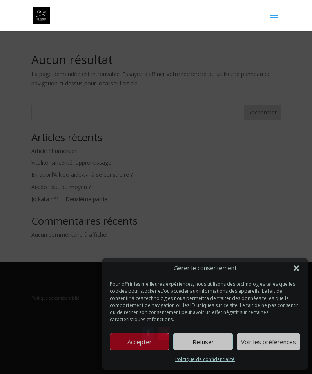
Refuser (203, 342)
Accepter (139, 342)
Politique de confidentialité (205, 359)
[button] (296, 268)
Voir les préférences (268, 342)
